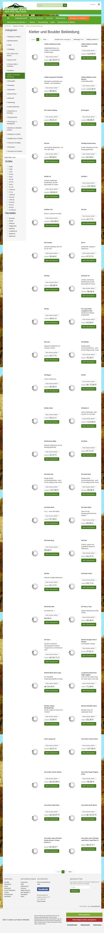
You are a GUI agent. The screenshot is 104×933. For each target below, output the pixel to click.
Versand (23, 888)
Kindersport (11, 147)
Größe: (9, 161)
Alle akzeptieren (84, 914)
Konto (6, 886)
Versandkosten (95, 906)
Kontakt (6, 882)
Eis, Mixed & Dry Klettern (12, 54)
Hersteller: (10, 213)
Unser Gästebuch (9, 890)
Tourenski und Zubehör (14, 151)
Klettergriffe (11, 81)
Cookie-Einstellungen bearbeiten (8, 894)
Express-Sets (11, 60)
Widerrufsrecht (25, 890)
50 (92, 39)
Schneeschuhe (12, 117)
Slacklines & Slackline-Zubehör (14, 129)
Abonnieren (75, 891)
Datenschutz (25, 886)
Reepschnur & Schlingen (12, 112)
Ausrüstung (43, 22)
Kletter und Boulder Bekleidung (13, 76)
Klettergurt (10, 85)
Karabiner (10, 70)
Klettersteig (11, 102)
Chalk (9, 45)
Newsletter (24, 894)
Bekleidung (61, 18)
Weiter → (45, 39)
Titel (79, 39)
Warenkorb (7, 884)
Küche (32, 22)
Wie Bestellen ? (26, 892)
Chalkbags (10, 49)
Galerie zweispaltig (63, 39)
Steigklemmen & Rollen (14, 138)
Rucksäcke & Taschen (17, 22)
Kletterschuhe (11, 94)
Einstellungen (72, 925)
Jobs (38, 884)
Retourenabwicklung (43, 882)
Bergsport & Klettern (79, 18)
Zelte (53, 22)
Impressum (24, 882)
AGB (22, 884)
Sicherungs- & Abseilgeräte (12, 122)
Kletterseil (10, 98)
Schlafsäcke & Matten (66, 22)
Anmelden (93, 4)
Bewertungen (41, 901)
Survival (49, 18)
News (22, 896)
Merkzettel (7, 888)
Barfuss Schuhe (36, 18)
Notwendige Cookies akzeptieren (84, 920)
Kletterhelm (11, 89)
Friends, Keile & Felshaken (12, 65)
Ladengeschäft (21, 18)
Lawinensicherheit (13, 107)
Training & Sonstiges (14, 143)
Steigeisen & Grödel (13, 134)
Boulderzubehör (12, 41)
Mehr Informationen (52, 64)
